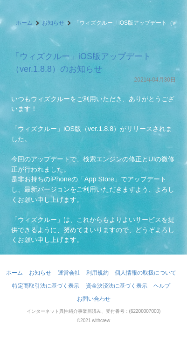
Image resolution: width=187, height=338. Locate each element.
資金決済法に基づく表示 (116, 286)
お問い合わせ (94, 299)
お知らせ (53, 23)
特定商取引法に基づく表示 (45, 286)
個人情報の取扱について (145, 272)
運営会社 (69, 272)
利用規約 (97, 272)
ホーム (24, 23)
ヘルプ (161, 286)
